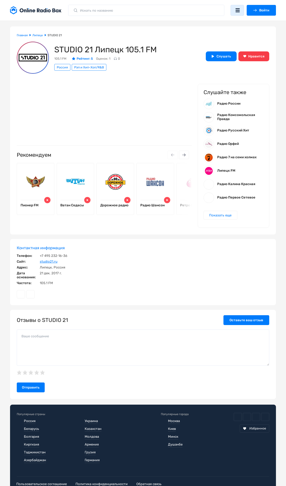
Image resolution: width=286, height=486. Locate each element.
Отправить (31, 388)
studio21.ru (48, 262)
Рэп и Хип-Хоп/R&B (89, 67)
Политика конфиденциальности (103, 469)
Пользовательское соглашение (42, 469)
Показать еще (220, 216)
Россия (62, 67)
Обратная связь (151, 469)
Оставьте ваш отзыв (246, 321)
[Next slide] (184, 155)
